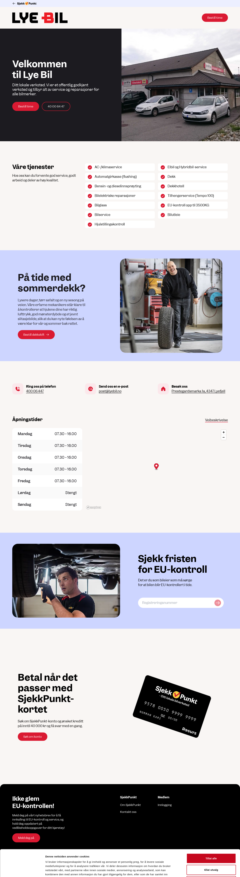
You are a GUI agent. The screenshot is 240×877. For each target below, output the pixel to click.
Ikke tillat (211, 854)
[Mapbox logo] (93, 507)
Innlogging (165, 805)
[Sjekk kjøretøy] (218, 603)
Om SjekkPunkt (130, 805)
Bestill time (25, 106)
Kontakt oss (128, 812)
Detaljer (184, 870)
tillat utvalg (211, 842)
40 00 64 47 (56, 106)
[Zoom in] (223, 432)
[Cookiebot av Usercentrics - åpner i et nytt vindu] (22, 870)
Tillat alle (211, 831)
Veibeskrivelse (216, 420)
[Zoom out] (223, 437)
